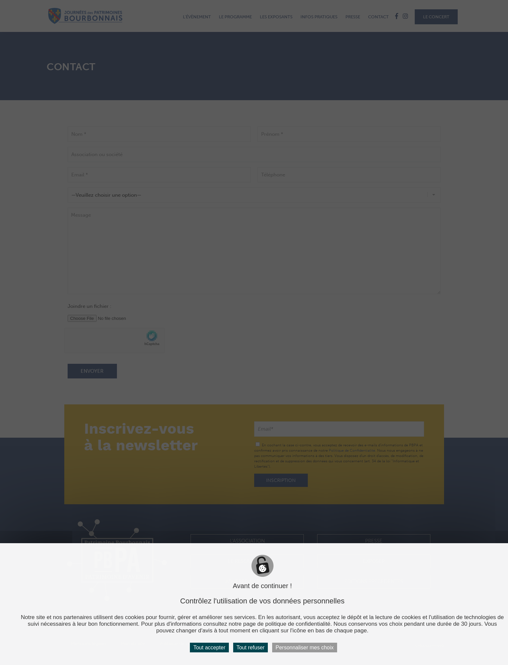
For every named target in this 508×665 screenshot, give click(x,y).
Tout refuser (250, 647)
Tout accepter (209, 647)
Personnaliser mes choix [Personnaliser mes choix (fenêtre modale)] (304, 647)
